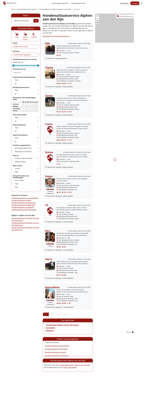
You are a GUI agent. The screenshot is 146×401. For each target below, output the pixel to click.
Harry (48, 259)
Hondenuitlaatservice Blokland (23, 207)
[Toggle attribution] (133, 332)
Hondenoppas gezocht (60, 3)
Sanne (49, 95)
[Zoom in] (97, 16)
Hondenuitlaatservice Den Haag (56, 349)
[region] (115, 174)
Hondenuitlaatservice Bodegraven (24, 210)
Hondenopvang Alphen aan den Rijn (78, 67)
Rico (47, 231)
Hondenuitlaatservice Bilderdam (23, 205)
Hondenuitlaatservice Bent (21, 200)
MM (47, 43)
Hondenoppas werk (78, 3)
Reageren (50, 331)
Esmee (49, 152)
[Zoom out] (97, 18)
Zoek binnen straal (21, 47)
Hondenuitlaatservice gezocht (27, 9)
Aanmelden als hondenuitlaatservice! (56, 36)
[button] (17, 35)
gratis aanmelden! (70, 367)
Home (13, 9)
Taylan (49, 67)
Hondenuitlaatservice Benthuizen (24, 203)
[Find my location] (97, 22)
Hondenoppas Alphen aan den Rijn (79, 43)
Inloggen (135, 3)
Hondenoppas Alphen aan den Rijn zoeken (62, 325)
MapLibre (128, 332)
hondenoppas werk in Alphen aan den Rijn (74, 365)
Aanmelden (124, 3)
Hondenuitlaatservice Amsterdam (57, 346)
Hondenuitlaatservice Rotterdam (56, 356)
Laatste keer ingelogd (22, 55)
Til (46, 205)
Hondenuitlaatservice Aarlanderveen (25, 198)
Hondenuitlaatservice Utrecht (55, 352)
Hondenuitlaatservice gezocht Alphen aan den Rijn (55, 9)
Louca (48, 124)
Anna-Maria (52, 287)
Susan (49, 176)
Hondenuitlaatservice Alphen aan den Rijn (76, 152)
